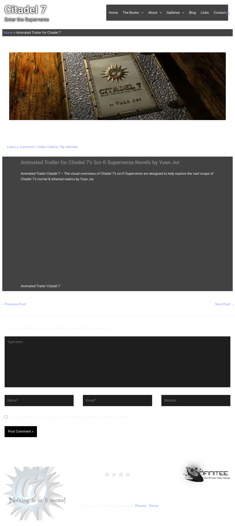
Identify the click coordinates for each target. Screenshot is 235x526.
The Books (133, 13)
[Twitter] (114, 475)
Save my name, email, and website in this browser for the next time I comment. (71, 417)
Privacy (140, 506)
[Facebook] (107, 475)
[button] (141, 13)
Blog (192, 13)
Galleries (175, 13)
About (155, 13)
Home (113, 13)
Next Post (225, 304)
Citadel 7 (26, 9)
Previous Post (13, 304)
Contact (220, 13)
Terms (153, 506)
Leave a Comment (21, 147)
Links (205, 13)
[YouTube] (128, 475)
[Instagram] (121, 475)
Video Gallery (48, 147)
